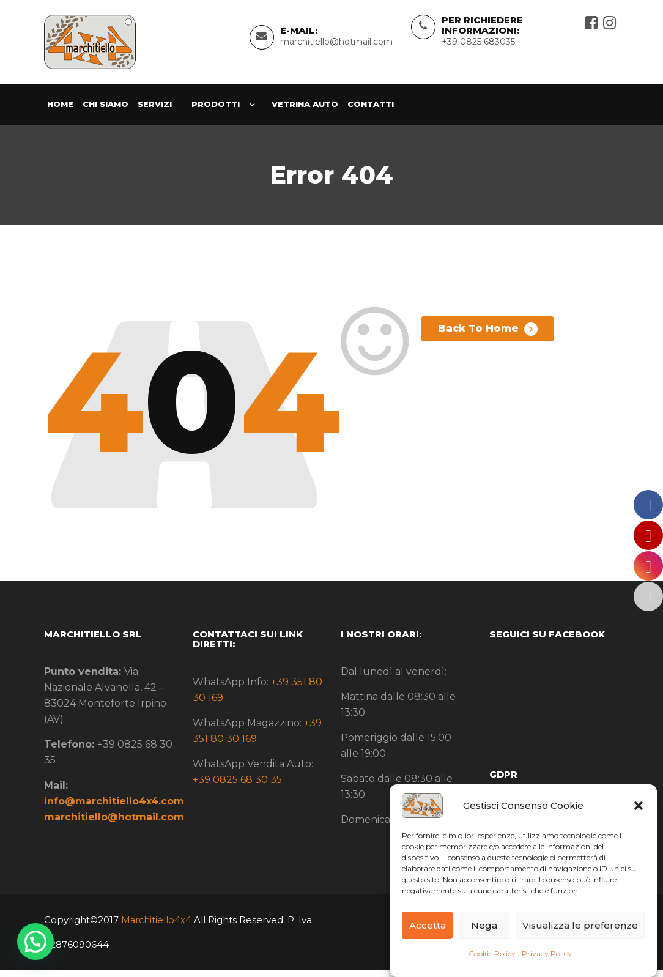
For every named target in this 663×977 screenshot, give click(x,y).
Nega (484, 925)
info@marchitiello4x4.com (114, 808)
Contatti (370, 111)
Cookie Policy (492, 953)
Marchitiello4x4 (156, 926)
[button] (638, 806)
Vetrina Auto (305, 111)
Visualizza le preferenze (580, 925)
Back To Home (485, 340)
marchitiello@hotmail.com (336, 45)
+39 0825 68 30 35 (237, 786)
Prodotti (215, 111)
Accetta (427, 925)
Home (60, 111)
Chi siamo (105, 111)
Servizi (155, 111)
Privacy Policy (547, 953)
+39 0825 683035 (478, 45)
